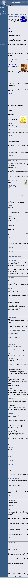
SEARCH (2, 11)
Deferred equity (10, 58)
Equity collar (10, 93)
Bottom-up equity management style (14, 38)
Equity (9, 69)
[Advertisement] (3, 28)
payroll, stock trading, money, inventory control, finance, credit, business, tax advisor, (3, 44)
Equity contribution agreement (13, 97)
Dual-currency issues (12, 64)
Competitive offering (11, 47)
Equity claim (10, 88)
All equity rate (10, 28)
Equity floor (10, 102)
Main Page (2, 7)
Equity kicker (10, 108)
